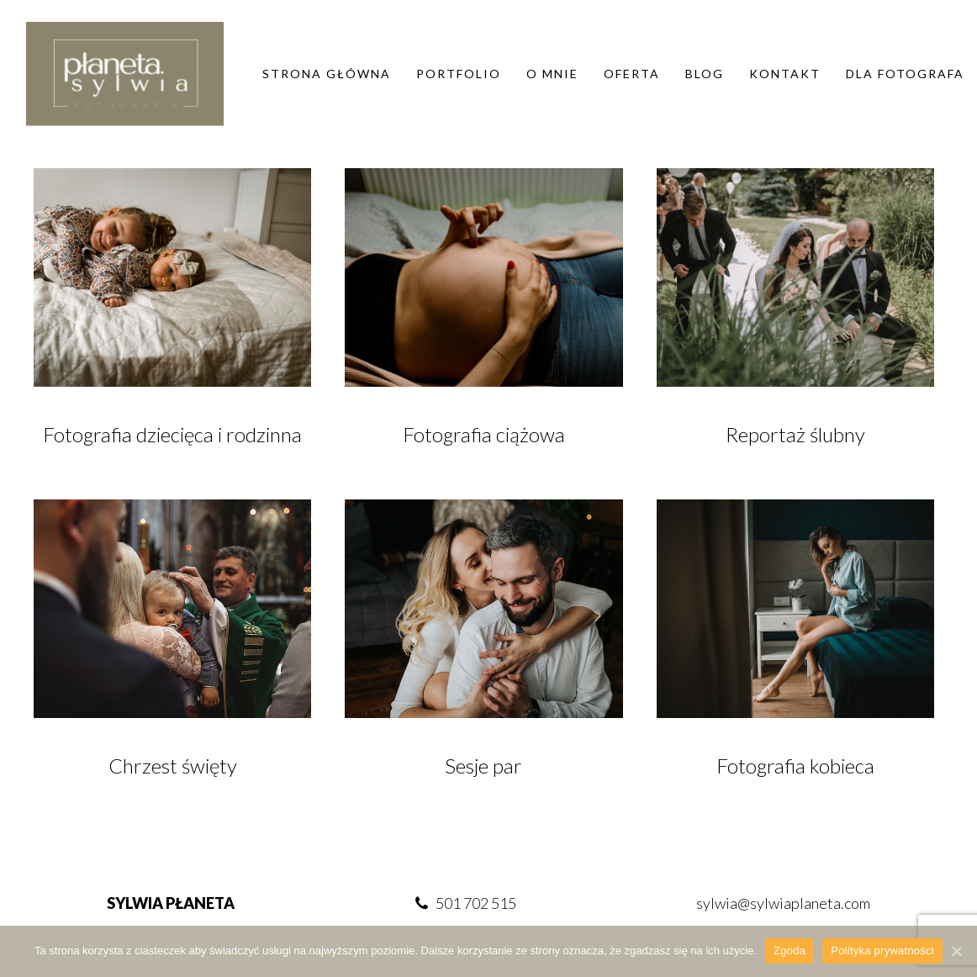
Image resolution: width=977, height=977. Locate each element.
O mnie (552, 73)
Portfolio (458, 73)
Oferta (632, 73)
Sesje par (483, 765)
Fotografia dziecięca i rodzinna (172, 434)
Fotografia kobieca (795, 765)
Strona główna (326, 73)
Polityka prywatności (882, 950)
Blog (704, 73)
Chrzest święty (172, 765)
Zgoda (789, 950)
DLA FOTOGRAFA (905, 73)
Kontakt (785, 73)
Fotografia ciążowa (484, 434)
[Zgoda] (956, 951)
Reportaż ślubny (795, 434)
